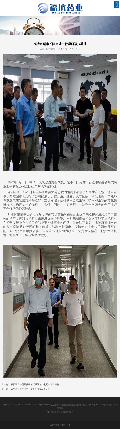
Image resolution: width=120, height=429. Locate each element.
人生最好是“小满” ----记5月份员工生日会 (30, 388)
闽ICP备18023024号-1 (97, 405)
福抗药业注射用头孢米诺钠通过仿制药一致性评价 (35, 384)
